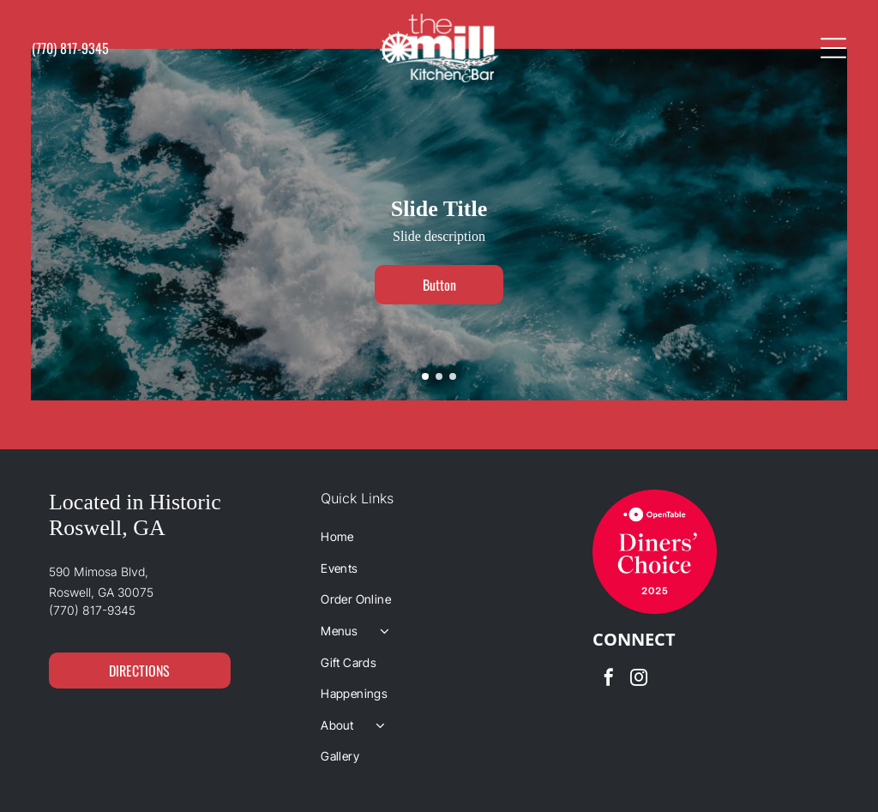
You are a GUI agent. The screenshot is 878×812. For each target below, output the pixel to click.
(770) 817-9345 (92, 610)
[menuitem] (439, 536)
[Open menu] (833, 48)
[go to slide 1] (425, 376)
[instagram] (639, 680)
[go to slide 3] (452, 376)
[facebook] (609, 680)
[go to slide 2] (439, 376)
